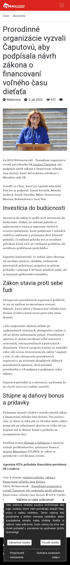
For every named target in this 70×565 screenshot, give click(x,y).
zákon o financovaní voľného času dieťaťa (29, 479)
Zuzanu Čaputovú (44, 164)
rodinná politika (33, 477)
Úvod (6, 15)
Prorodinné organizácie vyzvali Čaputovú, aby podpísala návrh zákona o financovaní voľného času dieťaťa (33, 490)
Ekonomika (19, 15)
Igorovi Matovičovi (15, 451)
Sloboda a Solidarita (36, 443)
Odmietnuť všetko (19, 542)
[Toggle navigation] (62, 5)
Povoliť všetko (50, 542)
